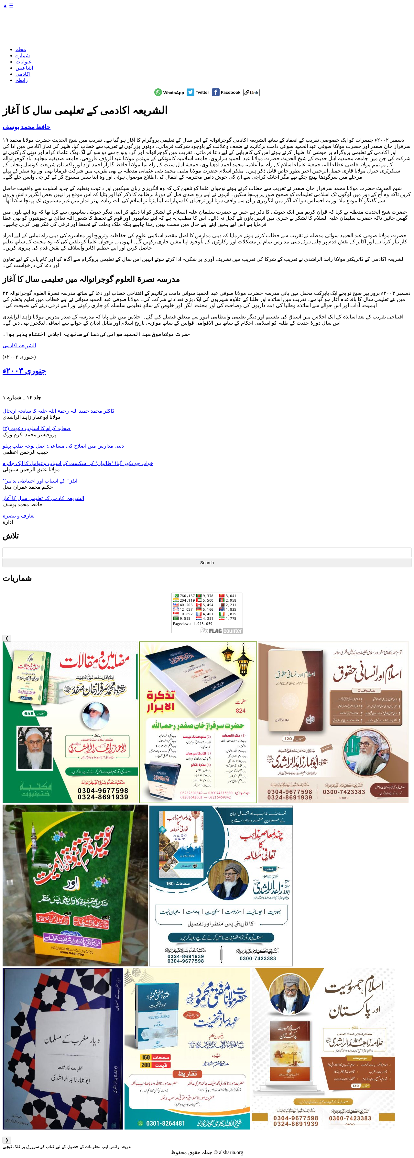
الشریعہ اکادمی (19, 345)
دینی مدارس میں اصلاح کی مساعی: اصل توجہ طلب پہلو (63, 446)
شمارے (23, 55)
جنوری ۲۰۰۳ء (24, 371)
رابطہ (22, 80)
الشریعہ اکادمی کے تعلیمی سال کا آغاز (43, 498)
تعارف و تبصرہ (19, 515)
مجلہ (21, 49)
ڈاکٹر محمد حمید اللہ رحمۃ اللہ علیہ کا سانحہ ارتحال (58, 411)
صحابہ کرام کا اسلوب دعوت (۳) (37, 428)
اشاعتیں (24, 68)
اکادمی (23, 74)
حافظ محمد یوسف (26, 127)
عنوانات (24, 61)
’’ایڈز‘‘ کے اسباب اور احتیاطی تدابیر (40, 481)
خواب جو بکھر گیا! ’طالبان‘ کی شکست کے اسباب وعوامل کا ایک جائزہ (78, 463)
